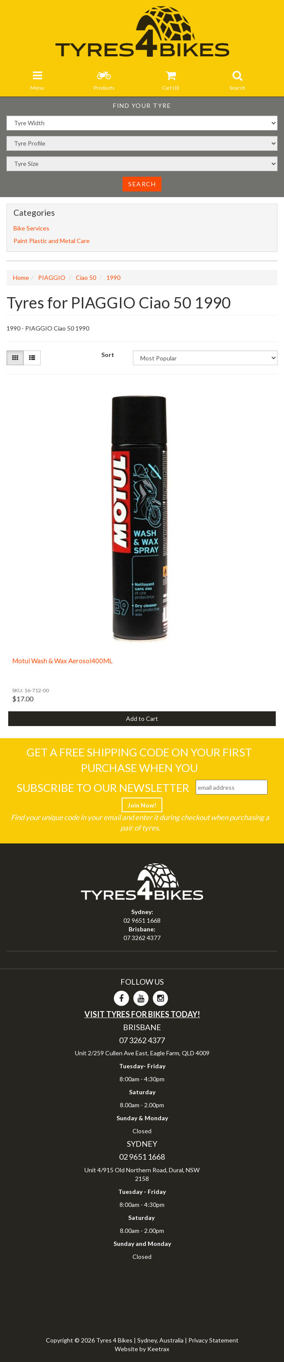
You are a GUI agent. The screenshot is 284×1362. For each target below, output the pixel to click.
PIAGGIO (51, 277)
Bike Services (31, 228)
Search (142, 184)
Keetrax (158, 1348)
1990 (113, 277)
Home (21, 277)
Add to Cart (142, 718)
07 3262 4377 (142, 937)
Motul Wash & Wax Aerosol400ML (62, 661)
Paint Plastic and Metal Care (51, 240)
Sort (107, 354)
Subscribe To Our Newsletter (102, 787)
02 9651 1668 (142, 920)
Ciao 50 (86, 277)
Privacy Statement (213, 1340)
